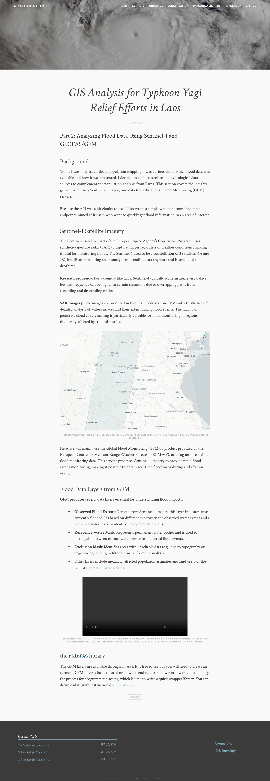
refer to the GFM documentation (113, 567)
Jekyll (138, 778)
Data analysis (203, 6)
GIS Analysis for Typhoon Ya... (40, 745)
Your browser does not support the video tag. (135, 606)
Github (251, 6)
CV (133, 6)
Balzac (157, 778)
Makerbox (233, 6)
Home (123, 6)
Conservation (178, 6)
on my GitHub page (128, 685)
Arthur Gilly (26, 5)
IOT (219, 6)
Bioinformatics (151, 6)
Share (135, 697)
